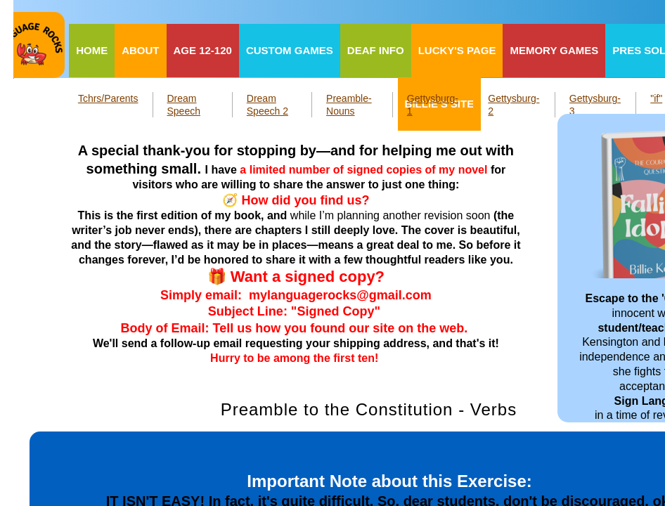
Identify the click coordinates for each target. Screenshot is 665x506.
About (140, 50)
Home (92, 50)
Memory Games (554, 50)
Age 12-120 (203, 50)
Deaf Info (375, 50)
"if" (656, 98)
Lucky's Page (457, 50)
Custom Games (289, 50)
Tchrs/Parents (108, 98)
